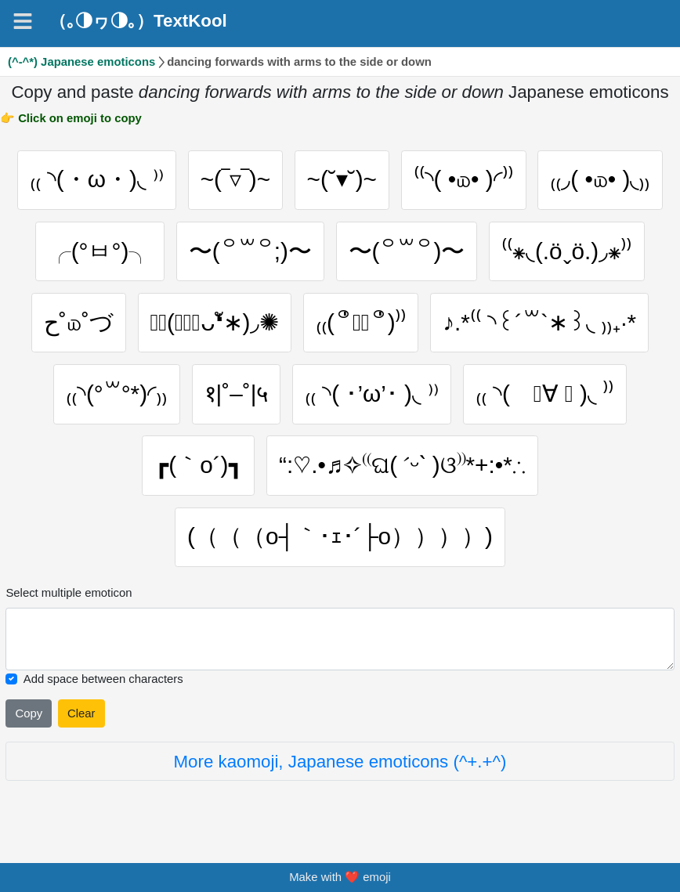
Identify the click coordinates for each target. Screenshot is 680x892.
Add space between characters (103, 679)
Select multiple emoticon (68, 593)
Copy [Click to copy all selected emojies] (29, 713)
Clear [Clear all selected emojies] (81, 713)
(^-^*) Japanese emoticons (81, 62)
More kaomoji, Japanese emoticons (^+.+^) (340, 761)
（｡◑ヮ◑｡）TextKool (138, 21)
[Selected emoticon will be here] (339, 639)
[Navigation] (23, 21)
